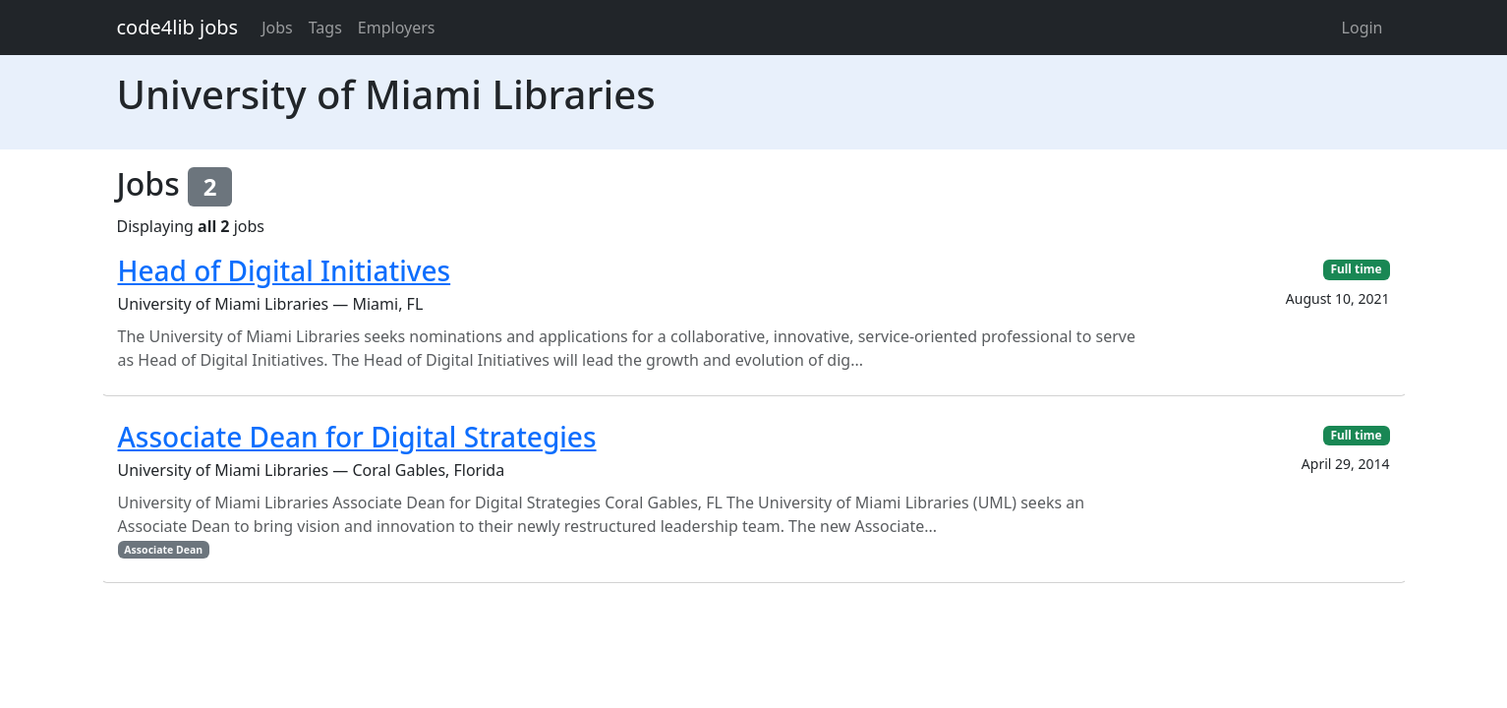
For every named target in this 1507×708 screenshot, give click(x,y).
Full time (1355, 269)
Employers (396, 27)
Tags (325, 27)
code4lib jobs (178, 27)
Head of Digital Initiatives (284, 270)
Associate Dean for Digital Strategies (357, 436)
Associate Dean (163, 550)
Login (1362, 27)
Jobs (277, 27)
